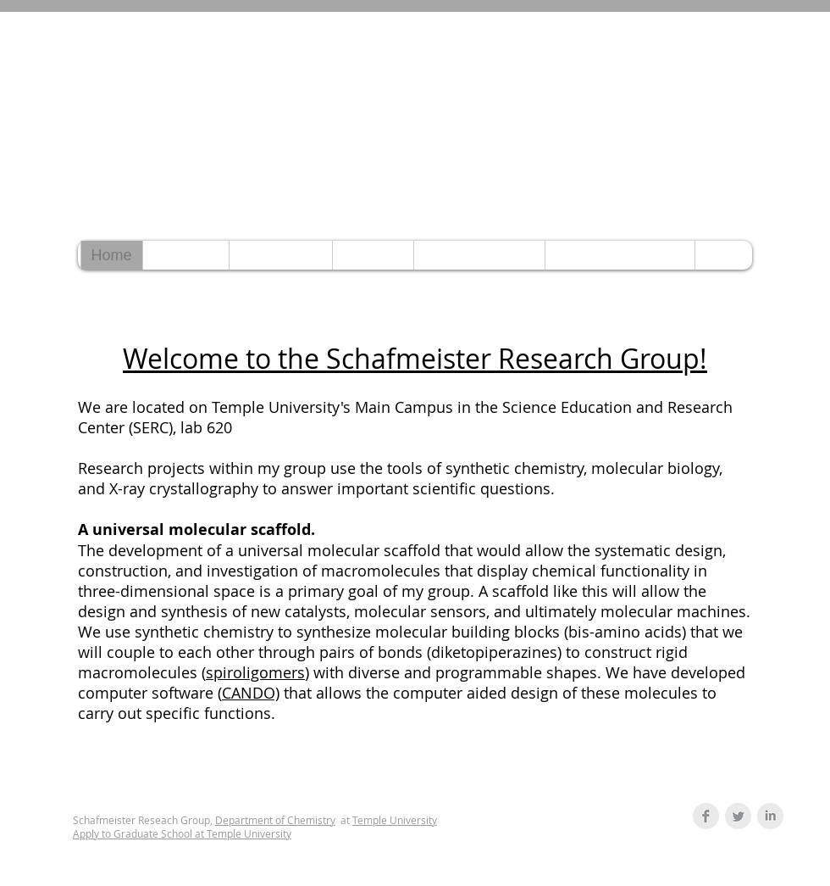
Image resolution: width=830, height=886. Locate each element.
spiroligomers (255, 672)
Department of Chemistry (275, 820)
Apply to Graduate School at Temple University (182, 833)
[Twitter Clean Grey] (738, 816)
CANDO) (250, 693)
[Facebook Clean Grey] (706, 816)
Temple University (394, 820)
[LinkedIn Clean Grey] (770, 816)
